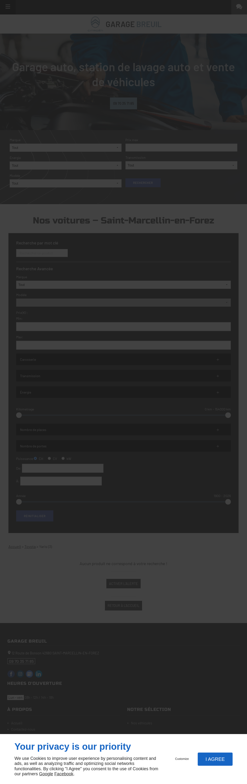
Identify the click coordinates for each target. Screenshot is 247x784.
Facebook (63, 773)
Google (46, 773)
